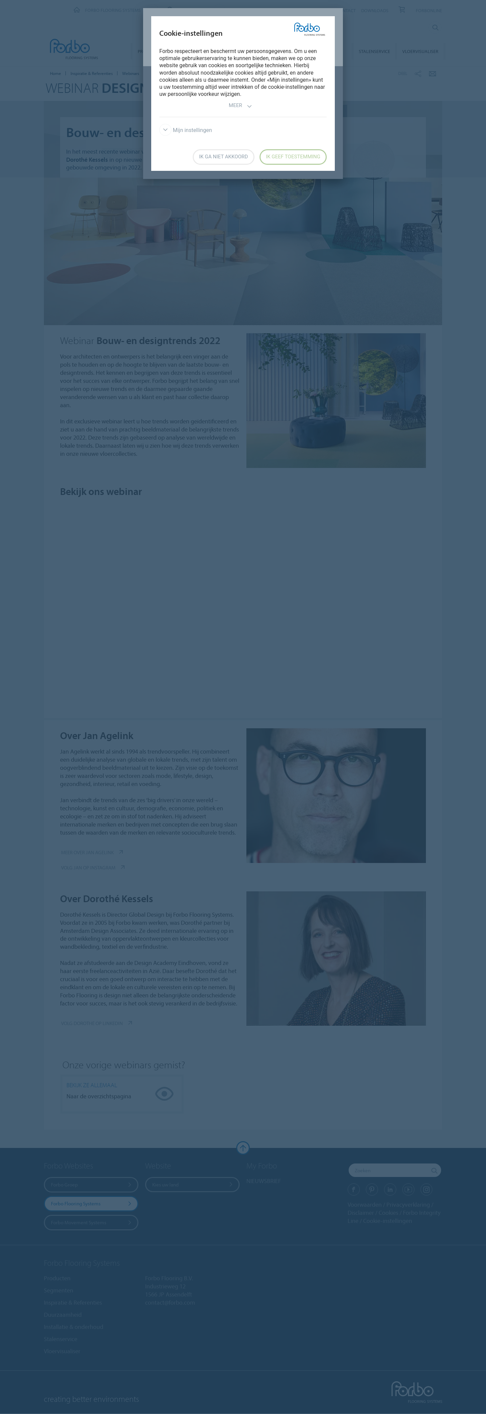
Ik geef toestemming (293, 157)
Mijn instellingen (185, 130)
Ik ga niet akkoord (223, 157)
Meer (240, 106)
